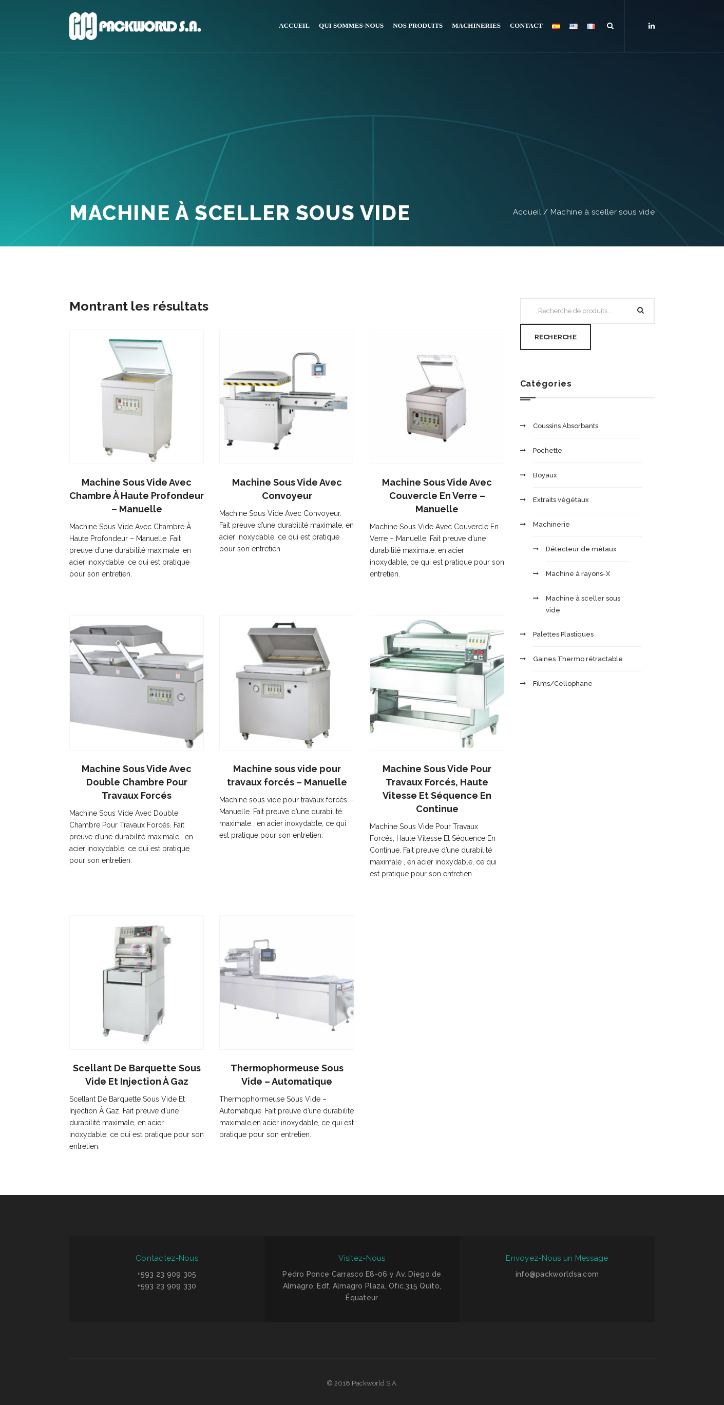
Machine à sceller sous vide (602, 212)
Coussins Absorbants (565, 426)
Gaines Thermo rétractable (578, 659)
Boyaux (545, 475)
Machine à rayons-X (578, 574)
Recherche (556, 337)
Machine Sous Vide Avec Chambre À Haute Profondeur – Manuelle (136, 495)
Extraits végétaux (561, 500)
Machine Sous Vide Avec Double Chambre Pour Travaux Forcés (137, 782)
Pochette (547, 450)
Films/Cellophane (563, 683)
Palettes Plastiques (563, 634)
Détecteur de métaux (581, 549)
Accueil (527, 212)
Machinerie (551, 524)
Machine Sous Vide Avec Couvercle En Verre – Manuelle (437, 495)
